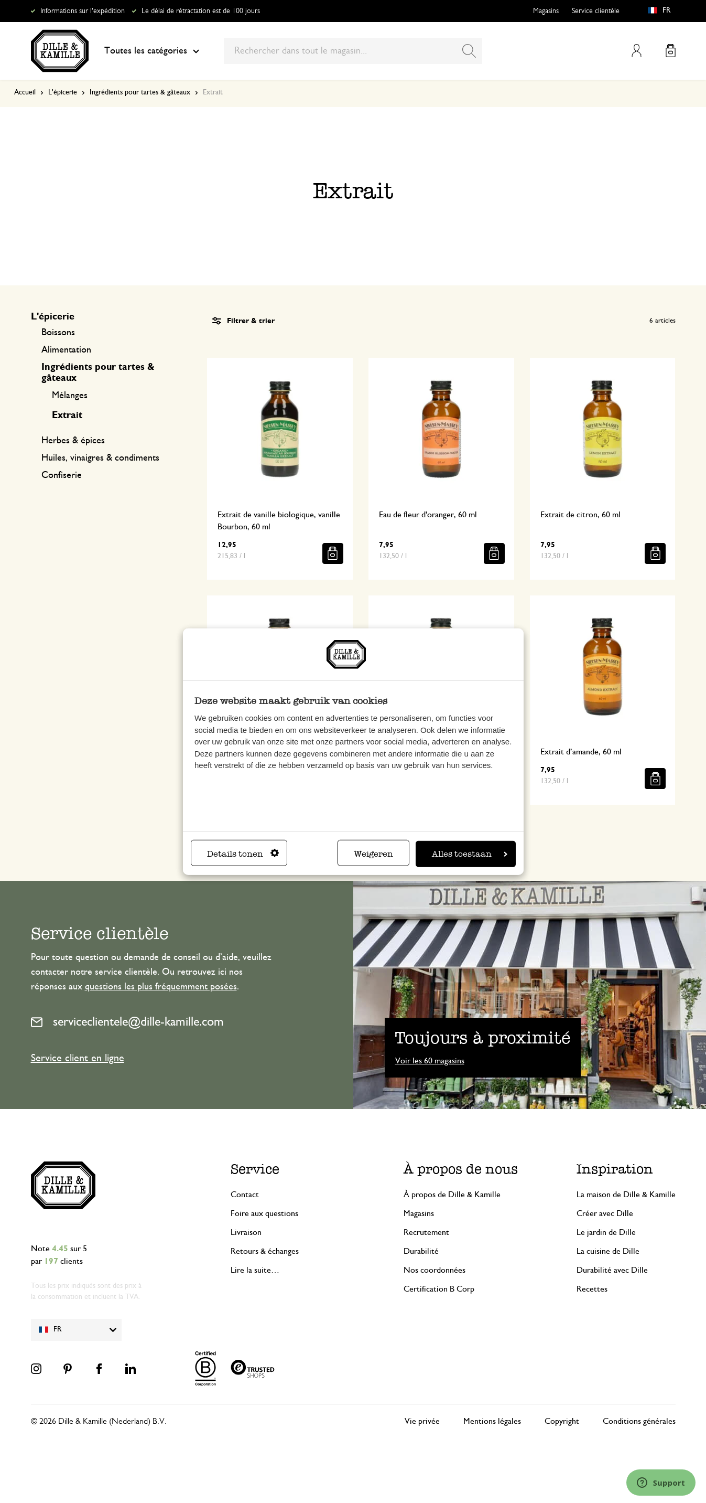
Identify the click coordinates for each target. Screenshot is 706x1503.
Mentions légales (492, 1421)
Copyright (562, 1421)
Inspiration (615, 1169)
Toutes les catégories (151, 51)
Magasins (546, 11)
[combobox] (353, 51)
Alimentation (66, 350)
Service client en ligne (77, 1058)
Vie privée (422, 1421)
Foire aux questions (264, 1213)
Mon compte (637, 50)
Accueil (25, 92)
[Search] (469, 51)
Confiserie (61, 475)
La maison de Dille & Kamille (626, 1194)
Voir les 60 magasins (429, 1061)
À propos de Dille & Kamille (452, 1194)
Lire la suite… (255, 1270)
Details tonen (243, 854)
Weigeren (373, 854)
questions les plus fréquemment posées (161, 987)
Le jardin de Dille (606, 1232)
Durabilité (421, 1251)
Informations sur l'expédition (82, 11)
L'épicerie (62, 92)
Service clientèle (596, 11)
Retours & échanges (265, 1251)
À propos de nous (461, 1169)
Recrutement (426, 1232)
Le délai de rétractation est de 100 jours (201, 11)
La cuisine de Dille (608, 1251)
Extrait (67, 415)
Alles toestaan (469, 854)
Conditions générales (639, 1421)
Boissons (58, 332)
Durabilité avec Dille (612, 1270)
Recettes (592, 1289)
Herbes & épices (73, 440)
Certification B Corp (439, 1289)
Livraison (246, 1232)
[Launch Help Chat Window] (661, 1482)
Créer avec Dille (605, 1213)
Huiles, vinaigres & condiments (100, 458)
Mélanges (70, 395)
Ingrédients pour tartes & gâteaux (140, 92)
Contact (245, 1194)
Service (255, 1169)
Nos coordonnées (434, 1270)
